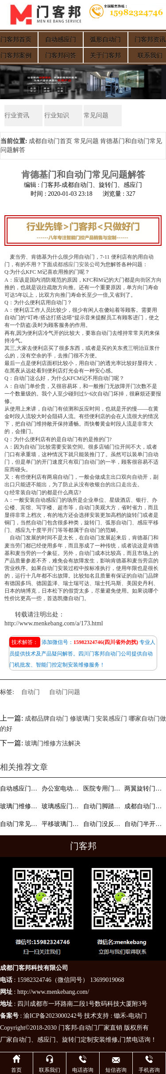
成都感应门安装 (70, 264)
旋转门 (71, 1039)
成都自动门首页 (50, 141)
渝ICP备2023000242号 (53, 1015)
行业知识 (56, 115)
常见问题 (96, 115)
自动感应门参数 (20, 788)
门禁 (126, 1039)
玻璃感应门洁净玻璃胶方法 (61, 806)
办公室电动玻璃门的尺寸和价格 (61, 788)
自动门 (30, 692)
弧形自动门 (105, 39)
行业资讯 (16, 115)
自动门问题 (64, 692)
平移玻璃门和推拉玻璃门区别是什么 (61, 824)
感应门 (46, 1039)
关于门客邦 (105, 55)
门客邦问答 (60, 55)
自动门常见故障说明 (20, 824)
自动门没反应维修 (103, 824)
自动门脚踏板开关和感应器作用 (103, 806)
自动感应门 (60, 39)
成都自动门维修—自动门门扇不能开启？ (144, 806)
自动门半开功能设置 (144, 824)
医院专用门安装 (103, 788)
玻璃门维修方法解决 (53, 743)
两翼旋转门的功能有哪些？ (144, 788)
